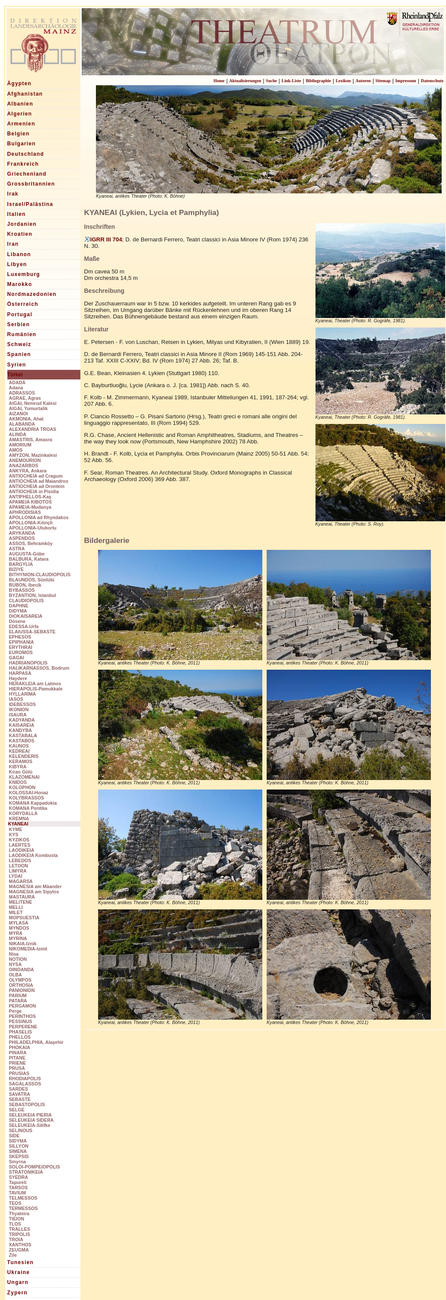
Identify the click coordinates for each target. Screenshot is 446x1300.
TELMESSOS (23, 1197)
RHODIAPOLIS (25, 1078)
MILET (16, 912)
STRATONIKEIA (26, 1172)
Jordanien (22, 224)
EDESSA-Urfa (24, 626)
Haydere (18, 678)
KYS (14, 834)
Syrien (16, 365)
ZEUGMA (19, 1249)
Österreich (22, 304)
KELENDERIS (24, 756)
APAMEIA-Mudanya (30, 507)
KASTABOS (22, 740)
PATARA (18, 1000)
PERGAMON (22, 1005)
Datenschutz (432, 80)
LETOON (18, 865)
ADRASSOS (22, 392)
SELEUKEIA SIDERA (31, 1120)
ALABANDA (22, 424)
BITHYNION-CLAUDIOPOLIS (40, 574)
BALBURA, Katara (29, 559)
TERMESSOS (23, 1208)
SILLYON (19, 1146)
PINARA (18, 1052)
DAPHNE (19, 605)
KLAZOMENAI (24, 777)
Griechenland (27, 174)
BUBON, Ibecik (25, 584)
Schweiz (19, 344)
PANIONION (22, 990)
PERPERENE (23, 1026)
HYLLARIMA (22, 694)
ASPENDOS (22, 538)
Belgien (18, 134)
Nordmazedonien (32, 294)
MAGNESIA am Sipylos (34, 891)
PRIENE (17, 1063)
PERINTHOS (22, 1016)
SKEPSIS (19, 1156)
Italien (16, 214)
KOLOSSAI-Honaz (28, 792)
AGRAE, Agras (25, 398)
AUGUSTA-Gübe (27, 553)
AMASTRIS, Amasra (30, 439)
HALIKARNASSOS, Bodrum (39, 668)
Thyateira (19, 1213)
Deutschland (25, 154)
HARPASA (20, 673)
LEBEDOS (20, 860)
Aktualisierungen (245, 80)
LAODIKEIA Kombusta (33, 855)
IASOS (16, 699)
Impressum (405, 80)
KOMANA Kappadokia (33, 803)
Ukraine (18, 1272)
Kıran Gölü (20, 771)
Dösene (17, 621)
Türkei (15, 375)
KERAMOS (20, 761)
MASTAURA (22, 896)
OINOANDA (21, 969)
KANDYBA (20, 730)
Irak (13, 194)
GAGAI (16, 657)
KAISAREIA (22, 725)
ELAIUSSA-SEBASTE (32, 631)
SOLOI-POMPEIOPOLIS (34, 1166)
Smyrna (17, 1161)
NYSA (15, 964)
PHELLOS (20, 1037)
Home (219, 80)
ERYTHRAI (20, 647)
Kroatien (19, 234)
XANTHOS (20, 1244)
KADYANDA (22, 719)
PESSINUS (20, 1021)
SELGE (17, 1109)
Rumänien (22, 334)
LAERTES (20, 844)
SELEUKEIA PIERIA (30, 1114)
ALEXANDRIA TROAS (33, 429)
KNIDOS (18, 782)
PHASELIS (20, 1031)
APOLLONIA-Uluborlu (33, 527)
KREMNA (19, 818)
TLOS (15, 1223)
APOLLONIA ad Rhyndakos (39, 517)
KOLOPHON (22, 787)
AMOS (16, 450)
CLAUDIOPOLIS (26, 600)
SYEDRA (18, 1177)
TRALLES (19, 1229)
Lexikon (343, 80)
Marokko (19, 284)
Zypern (17, 1293)
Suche (271, 80)
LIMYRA (18, 870)
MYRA (15, 933)
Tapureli (18, 1182)
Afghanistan (25, 94)
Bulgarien (21, 144)
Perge (15, 1011)
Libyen (17, 264)
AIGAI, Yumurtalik (28, 408)
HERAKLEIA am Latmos (35, 683)
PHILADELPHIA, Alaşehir (36, 1042)
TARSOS (18, 1187)
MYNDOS (19, 928)
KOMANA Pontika (28, 808)
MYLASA (19, 922)
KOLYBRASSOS (26, 797)
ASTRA (17, 548)
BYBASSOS (22, 590)
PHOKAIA (19, 1047)
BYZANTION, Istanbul (32, 595)
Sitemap (383, 80)
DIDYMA (18, 610)
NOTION (18, 959)
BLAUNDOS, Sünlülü (31, 579)
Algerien (19, 114)
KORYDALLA (23, 813)
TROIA (16, 1239)
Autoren (363, 80)
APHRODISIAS (25, 512)
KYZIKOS (19, 839)
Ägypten (19, 83)
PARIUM (18, 995)
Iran (13, 244)
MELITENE (20, 902)
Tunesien (20, 1262)
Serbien (18, 324)
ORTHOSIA (21, 985)
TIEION (17, 1218)
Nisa (14, 954)
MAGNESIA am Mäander (35, 886)
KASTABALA (23, 735)
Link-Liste (291, 80)
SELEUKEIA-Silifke (30, 1125)
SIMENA (18, 1151)
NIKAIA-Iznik (23, 943)
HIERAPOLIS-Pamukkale (36, 688)
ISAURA (18, 714)
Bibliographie (318, 80)
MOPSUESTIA (24, 917)
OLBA (15, 974)
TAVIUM (17, 1192)
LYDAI (15, 876)
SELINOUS (20, 1130)
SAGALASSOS (25, 1083)
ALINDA (17, 434)
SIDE (14, 1135)
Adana (16, 387)
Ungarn (18, 1282)
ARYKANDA (22, 533)
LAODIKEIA (22, 850)
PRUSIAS (19, 1073)
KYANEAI (18, 823)
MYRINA (18, 938)
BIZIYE (16, 569)
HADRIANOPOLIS (28, 662)
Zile (13, 1255)
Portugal (19, 314)
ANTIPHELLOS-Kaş (30, 496)
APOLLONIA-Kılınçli (31, 522)
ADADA (17, 382)
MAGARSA (21, 881)
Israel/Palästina (30, 204)
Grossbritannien (31, 184)
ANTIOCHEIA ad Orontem (37, 486)
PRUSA (17, 1068)
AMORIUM (20, 444)
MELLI (16, 907)
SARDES (18, 1088)
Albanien (20, 104)
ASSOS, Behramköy (31, 543)
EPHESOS (20, 636)
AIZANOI (18, 413)
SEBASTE (20, 1099)
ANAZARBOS (23, 465)
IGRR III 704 (103, 239)
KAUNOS (19, 745)
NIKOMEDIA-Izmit (28, 948)
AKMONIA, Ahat (26, 418)
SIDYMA (18, 1140)
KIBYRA (18, 766)
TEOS (15, 1203)
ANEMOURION (25, 460)
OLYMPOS (20, 979)
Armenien (21, 124)
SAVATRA (19, 1094)
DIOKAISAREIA (26, 616)
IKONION (19, 709)
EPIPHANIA (21, 642)
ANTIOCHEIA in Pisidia (34, 491)
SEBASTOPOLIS (27, 1104)
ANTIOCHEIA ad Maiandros (39, 481)
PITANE (17, 1057)
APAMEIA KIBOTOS (30, 501)
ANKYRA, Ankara (28, 470)
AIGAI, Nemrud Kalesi (33, 403)
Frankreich (23, 164)
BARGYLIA (21, 564)
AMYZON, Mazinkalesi (33, 455)
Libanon (19, 254)
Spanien (19, 354)
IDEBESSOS (22, 704)
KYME (15, 829)
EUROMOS (21, 652)
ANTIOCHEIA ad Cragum (36, 475)
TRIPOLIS (19, 1234)
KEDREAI (19, 751)
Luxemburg (23, 274)
